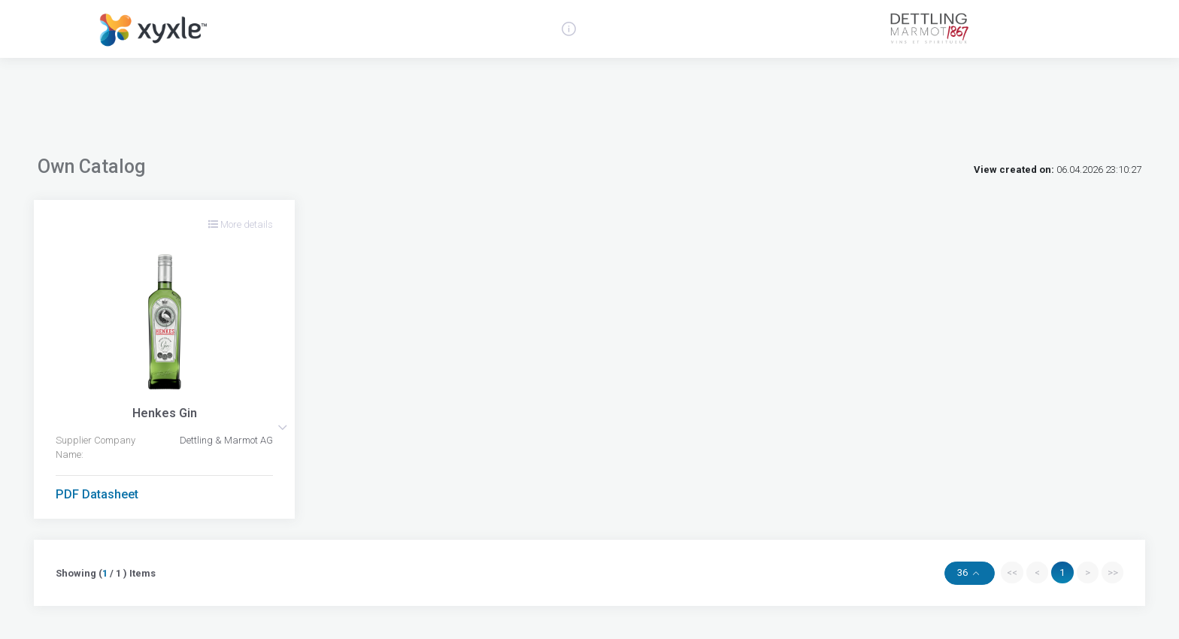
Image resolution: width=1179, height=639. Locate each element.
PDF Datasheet (97, 494)
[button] (282, 427)
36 (963, 572)
